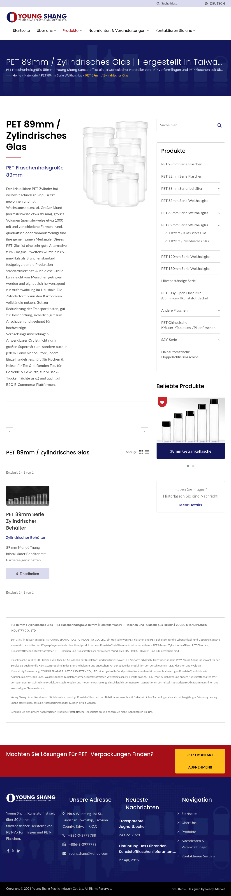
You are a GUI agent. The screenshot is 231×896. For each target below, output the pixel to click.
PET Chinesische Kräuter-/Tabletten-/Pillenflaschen (188, 325)
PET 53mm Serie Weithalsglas (184, 200)
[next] (144, 431)
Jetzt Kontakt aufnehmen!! (200, 761)
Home (17, 75)
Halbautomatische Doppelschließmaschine (180, 354)
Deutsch (217, 3)
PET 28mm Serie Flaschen (181, 164)
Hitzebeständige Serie (178, 280)
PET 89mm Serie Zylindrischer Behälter (25, 521)
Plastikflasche (76, 711)
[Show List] (147, 452)
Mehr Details (190, 505)
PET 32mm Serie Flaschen (181, 176)
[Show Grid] (141, 452)
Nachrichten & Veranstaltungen (118, 30)
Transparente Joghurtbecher (132, 823)
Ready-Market (215, 889)
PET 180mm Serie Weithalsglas (185, 268)
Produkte (72, 30)
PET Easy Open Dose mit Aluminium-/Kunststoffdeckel (184, 295)
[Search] (181, 3)
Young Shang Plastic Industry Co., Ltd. (58, 888)
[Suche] (158, 3)
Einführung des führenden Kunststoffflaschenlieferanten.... (147, 848)
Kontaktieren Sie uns (175, 30)
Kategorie (31, 75)
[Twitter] (13, 851)
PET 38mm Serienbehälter (182, 188)
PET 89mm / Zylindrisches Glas (106, 75)
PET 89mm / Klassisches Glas (185, 233)
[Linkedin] (18, 851)
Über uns (46, 30)
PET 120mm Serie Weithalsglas (185, 256)
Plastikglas (92, 711)
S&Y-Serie (169, 339)
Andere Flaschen (174, 310)
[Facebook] (8, 851)
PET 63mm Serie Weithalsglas (184, 213)
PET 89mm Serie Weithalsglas (61, 75)
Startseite (21, 30)
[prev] (9, 431)
